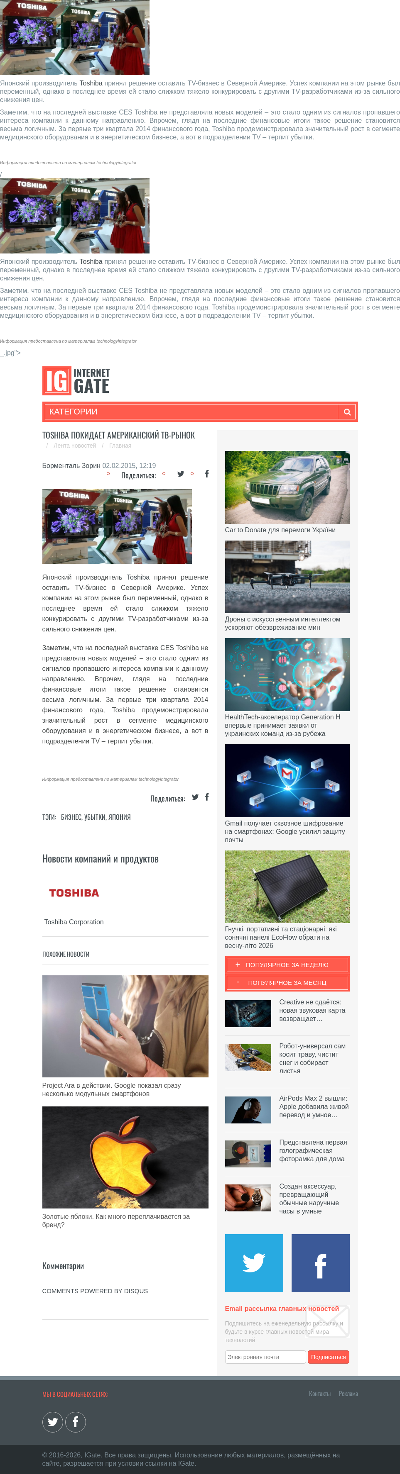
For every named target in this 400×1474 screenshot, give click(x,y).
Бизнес (71, 817)
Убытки (95, 817)
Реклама (348, 1393)
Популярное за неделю (287, 964)
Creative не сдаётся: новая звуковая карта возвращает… (313, 1010)
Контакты (320, 1393)
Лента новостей (76, 445)
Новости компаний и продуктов (100, 857)
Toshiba (91, 83)
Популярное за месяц (287, 982)
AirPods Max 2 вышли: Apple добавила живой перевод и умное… (314, 1106)
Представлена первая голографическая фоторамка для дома (313, 1150)
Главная (120, 445)
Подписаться (328, 1357)
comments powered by (95, 1290)
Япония (119, 817)
